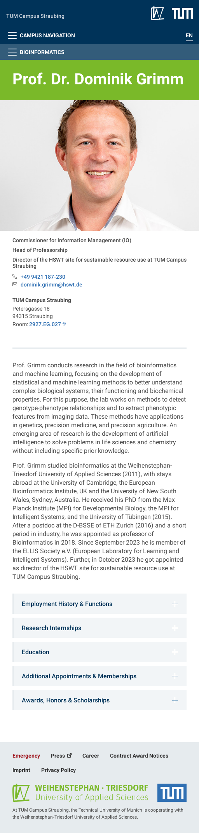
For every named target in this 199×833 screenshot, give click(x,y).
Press (58, 756)
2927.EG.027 (45, 324)
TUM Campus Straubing (35, 16)
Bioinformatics (35, 52)
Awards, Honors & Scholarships (66, 700)
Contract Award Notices (139, 756)
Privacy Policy (58, 770)
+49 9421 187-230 (43, 277)
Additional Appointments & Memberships (79, 676)
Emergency (26, 756)
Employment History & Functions (67, 604)
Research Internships (51, 628)
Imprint (21, 770)
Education (35, 652)
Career (90, 756)
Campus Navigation (40, 35)
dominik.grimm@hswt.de (51, 285)
